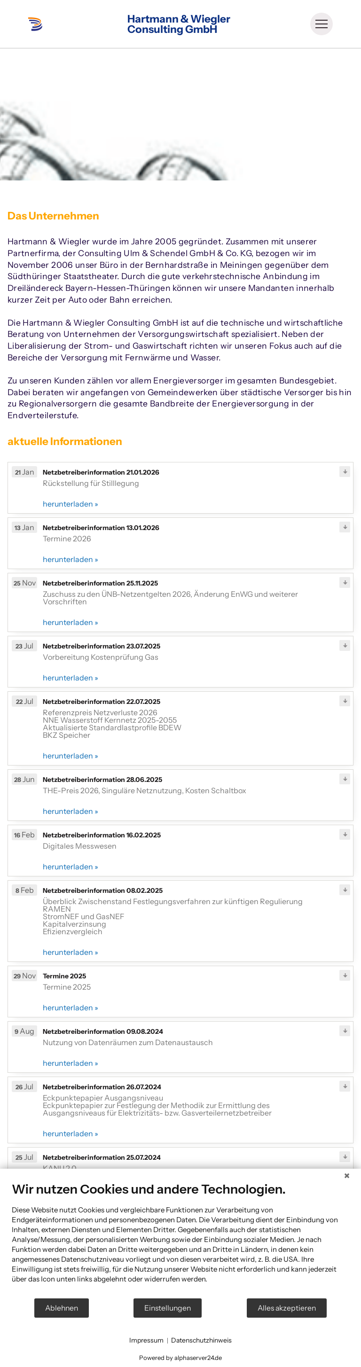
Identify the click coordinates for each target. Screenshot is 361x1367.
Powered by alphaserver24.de (180, 1357)
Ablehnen (61, 1308)
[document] (180, 1239)
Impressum (146, 1340)
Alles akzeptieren (287, 1308)
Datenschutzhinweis (201, 1340)
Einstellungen (167, 1308)
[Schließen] (347, 1176)
